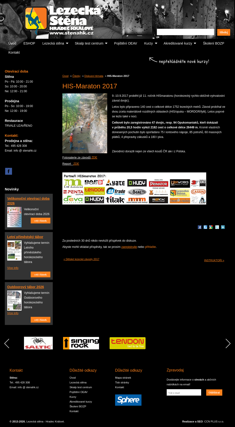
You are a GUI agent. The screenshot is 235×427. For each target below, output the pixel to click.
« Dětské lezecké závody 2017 (81, 259)
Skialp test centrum (89, 43)
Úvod (12, 43)
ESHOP (29, 43)
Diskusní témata (93, 75)
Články (76, 75)
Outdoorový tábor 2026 (25, 287)
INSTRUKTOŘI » (214, 260)
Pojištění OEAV (125, 43)
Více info (12, 268)
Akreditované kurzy (178, 43)
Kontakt (14, 52)
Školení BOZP (213, 43)
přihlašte (150, 247)
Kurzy (148, 43)
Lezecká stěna (53, 43)
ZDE (94, 157)
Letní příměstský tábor (25, 237)
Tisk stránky (122, 382)
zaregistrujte (129, 247)
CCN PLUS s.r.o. (214, 421)
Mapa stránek (123, 377)
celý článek (40, 220)
